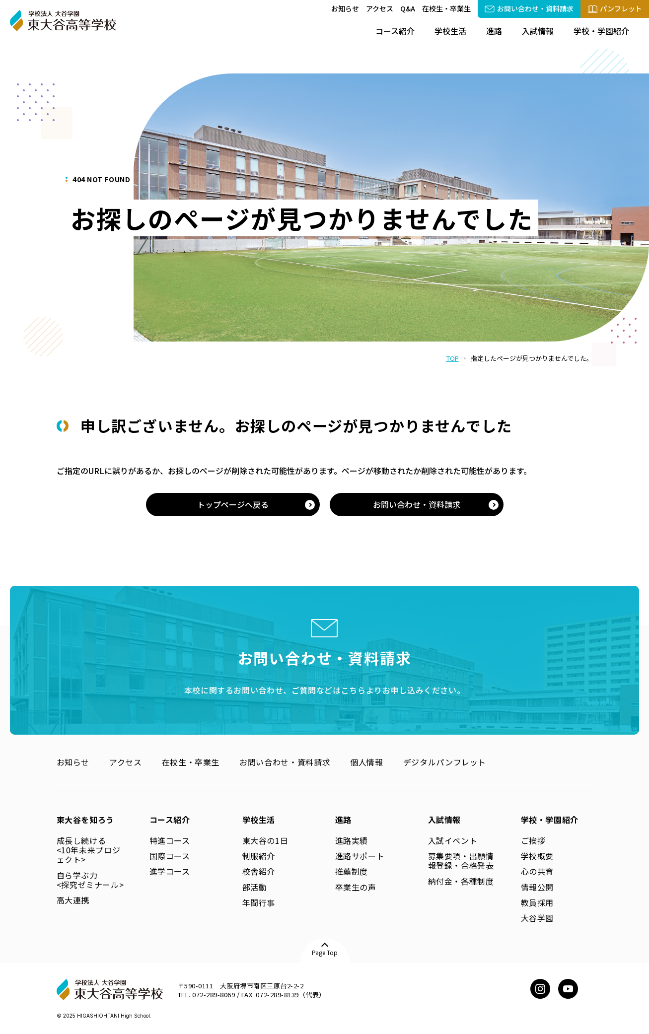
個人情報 (366, 762)
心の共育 (537, 871)
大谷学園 (537, 918)
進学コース (169, 871)
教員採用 (537, 902)
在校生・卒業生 (446, 8)
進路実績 (351, 840)
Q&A (407, 8)
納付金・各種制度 (461, 881)
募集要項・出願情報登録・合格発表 (461, 860)
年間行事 (259, 902)
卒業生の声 (355, 887)
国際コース (169, 856)
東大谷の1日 (265, 840)
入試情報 (538, 31)
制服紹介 (259, 856)
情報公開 (537, 887)
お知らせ (345, 8)
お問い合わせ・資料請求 (284, 762)
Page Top (325, 952)
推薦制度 (351, 871)
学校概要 (537, 856)
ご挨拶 (533, 840)
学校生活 (450, 31)
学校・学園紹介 (601, 31)
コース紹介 (395, 31)
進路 (494, 31)
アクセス (379, 8)
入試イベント (453, 840)
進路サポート (360, 856)
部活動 (254, 887)
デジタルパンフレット (444, 762)
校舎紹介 (259, 871)
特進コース (169, 840)
